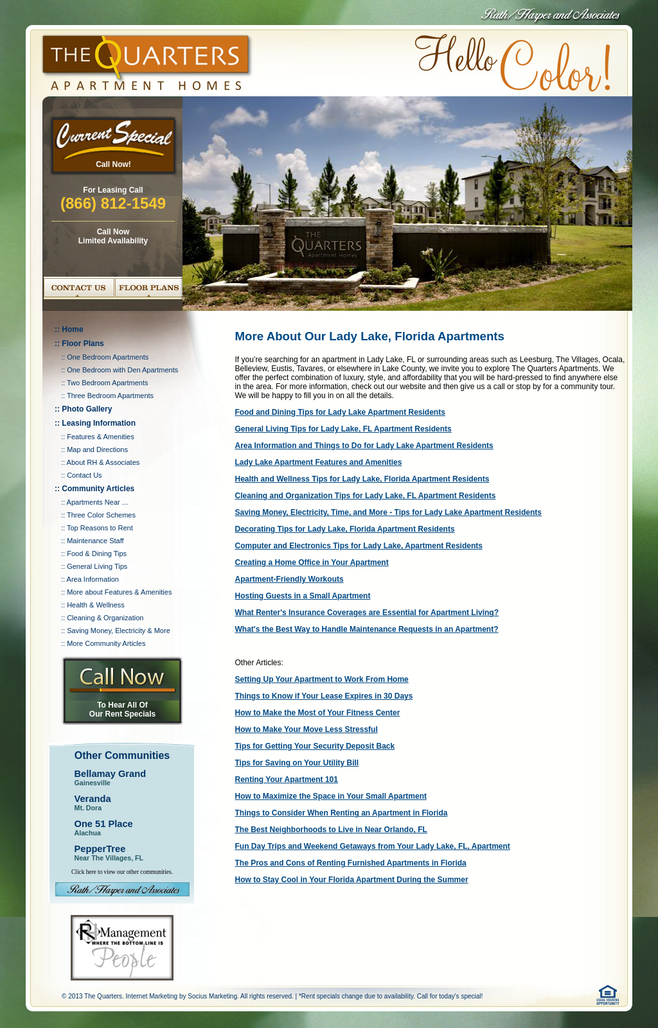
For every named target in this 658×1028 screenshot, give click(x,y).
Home (72, 329)
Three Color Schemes (101, 515)
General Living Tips (97, 566)
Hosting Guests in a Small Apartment (303, 595)
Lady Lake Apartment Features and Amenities (318, 462)
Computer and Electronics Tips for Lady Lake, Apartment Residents (359, 545)
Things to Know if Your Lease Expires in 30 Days (324, 696)
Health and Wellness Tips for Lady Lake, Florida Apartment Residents (362, 479)
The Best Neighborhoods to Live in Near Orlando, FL (331, 829)
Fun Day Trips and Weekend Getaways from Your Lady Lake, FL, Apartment (372, 846)
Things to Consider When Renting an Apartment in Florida (341, 812)
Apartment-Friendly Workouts (289, 579)
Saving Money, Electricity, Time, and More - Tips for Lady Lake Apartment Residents (388, 512)
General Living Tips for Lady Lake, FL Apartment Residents (343, 428)
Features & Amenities (100, 436)
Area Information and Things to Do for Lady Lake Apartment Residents (364, 445)
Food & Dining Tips (97, 553)
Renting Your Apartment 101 (286, 779)
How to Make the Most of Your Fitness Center (317, 712)
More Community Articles (106, 643)
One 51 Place (104, 824)
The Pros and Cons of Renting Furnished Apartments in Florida (351, 862)
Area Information (93, 579)
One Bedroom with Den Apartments (122, 370)
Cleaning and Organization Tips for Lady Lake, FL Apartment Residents (365, 495)
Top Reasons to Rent (100, 528)
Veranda (93, 799)
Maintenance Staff (95, 540)
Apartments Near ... (97, 502)
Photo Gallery (87, 409)
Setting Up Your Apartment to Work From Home (322, 679)
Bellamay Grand (111, 774)
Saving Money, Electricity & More (118, 630)
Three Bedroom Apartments (110, 395)
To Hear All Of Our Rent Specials (122, 710)
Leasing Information (99, 423)
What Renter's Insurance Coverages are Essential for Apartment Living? (367, 612)
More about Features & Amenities (119, 592)
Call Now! (113, 164)
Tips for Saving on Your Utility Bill (297, 762)
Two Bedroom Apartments (107, 383)
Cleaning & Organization (105, 618)
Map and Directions (97, 449)
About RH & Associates (103, 462)
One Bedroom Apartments (107, 357)
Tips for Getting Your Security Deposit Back (315, 746)
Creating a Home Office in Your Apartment (312, 562)
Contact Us (84, 475)
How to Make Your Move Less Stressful (306, 729)
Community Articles (98, 488)
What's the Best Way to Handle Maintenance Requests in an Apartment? (367, 629)
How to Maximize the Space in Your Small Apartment (331, 796)
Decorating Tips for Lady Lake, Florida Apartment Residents (345, 529)
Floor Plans (82, 343)
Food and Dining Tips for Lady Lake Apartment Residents (340, 412)
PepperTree (100, 849)
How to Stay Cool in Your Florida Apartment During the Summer (351, 879)
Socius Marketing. (213, 996)
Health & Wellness (96, 605)
